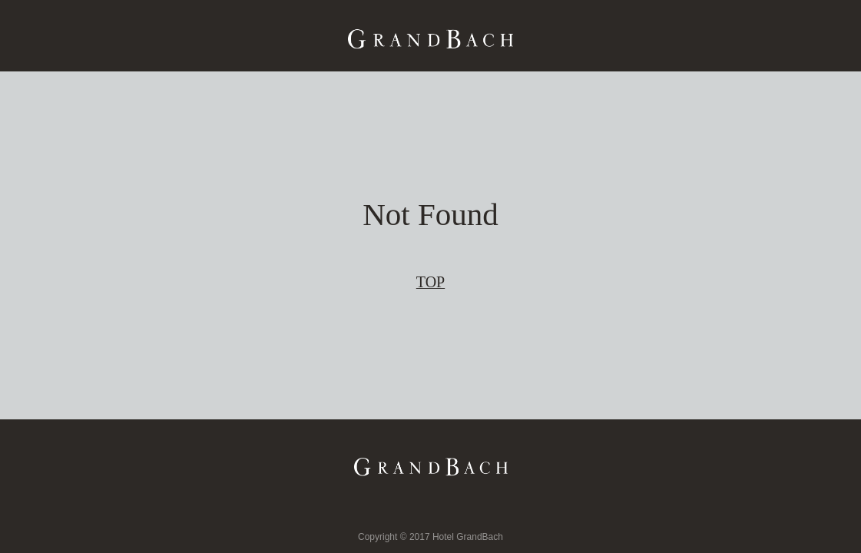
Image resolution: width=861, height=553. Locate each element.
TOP (430, 281)
